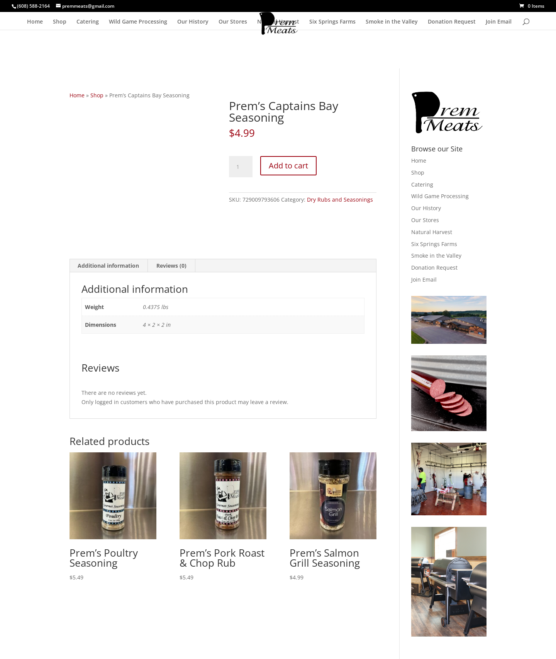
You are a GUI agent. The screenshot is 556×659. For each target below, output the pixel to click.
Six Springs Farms (332, 22)
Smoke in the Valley (392, 22)
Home (35, 22)
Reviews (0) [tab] (171, 265)
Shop (59, 22)
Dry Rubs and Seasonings (340, 199)
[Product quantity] (240, 167)
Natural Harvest (278, 22)
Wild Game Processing (138, 22)
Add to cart (288, 165)
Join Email (499, 22)
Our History (192, 22)
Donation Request (452, 22)
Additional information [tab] (108, 265)
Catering (87, 22)
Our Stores (233, 22)
